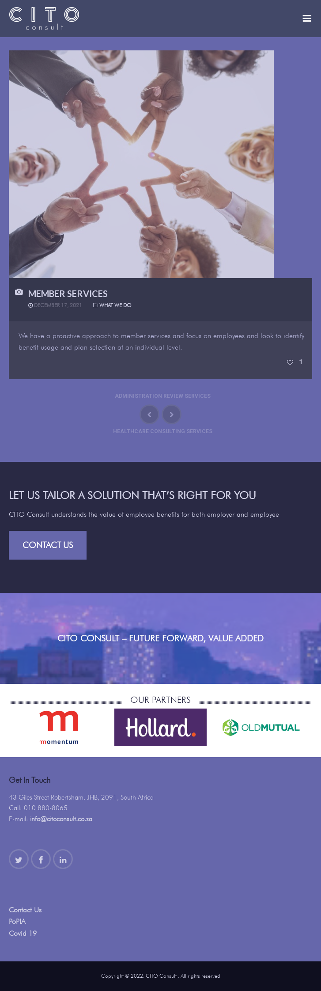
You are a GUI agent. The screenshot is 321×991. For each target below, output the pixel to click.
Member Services (68, 293)
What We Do (115, 305)
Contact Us (48, 545)
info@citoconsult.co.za (61, 819)
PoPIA (17, 921)
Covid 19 (23, 933)
